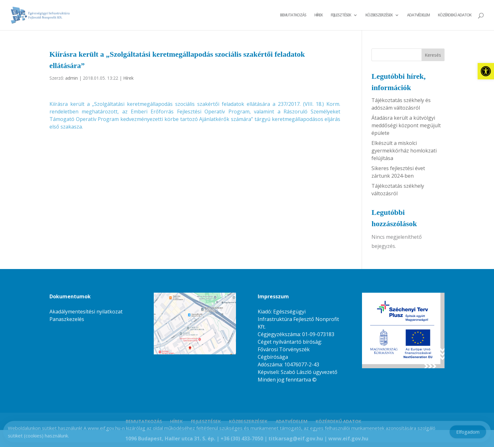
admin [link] (71, 78)
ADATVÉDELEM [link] (418, 15)
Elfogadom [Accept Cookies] (468, 434)
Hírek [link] (128, 78)
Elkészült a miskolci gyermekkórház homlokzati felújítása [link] (404, 151)
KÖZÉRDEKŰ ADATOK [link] (454, 15)
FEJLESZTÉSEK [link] (341, 15)
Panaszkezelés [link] (66, 319)
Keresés (433, 55)
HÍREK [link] (318, 15)
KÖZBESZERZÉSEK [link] (379, 15)
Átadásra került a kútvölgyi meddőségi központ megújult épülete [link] (406, 125)
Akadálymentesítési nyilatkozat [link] (86, 311)
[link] (486, 71)
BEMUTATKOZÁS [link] (293, 15)
